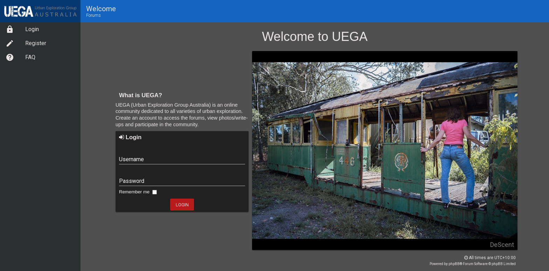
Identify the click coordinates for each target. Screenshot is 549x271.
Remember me (138, 191)
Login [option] (22, 29)
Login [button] (182, 204)
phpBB (454, 264)
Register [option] (26, 43)
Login (130, 137)
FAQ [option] (20, 57)
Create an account (136, 118)
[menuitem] (40, 29)
